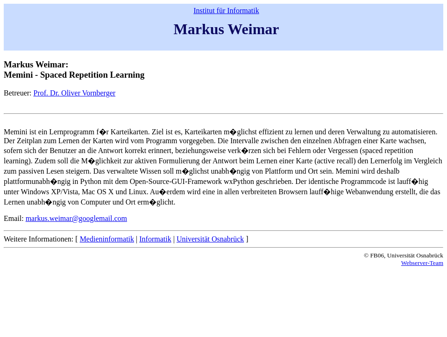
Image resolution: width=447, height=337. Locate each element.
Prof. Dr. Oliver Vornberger (75, 93)
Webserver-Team (422, 262)
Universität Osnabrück (210, 239)
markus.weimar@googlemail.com (76, 218)
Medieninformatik (107, 239)
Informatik (155, 239)
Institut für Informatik (226, 11)
